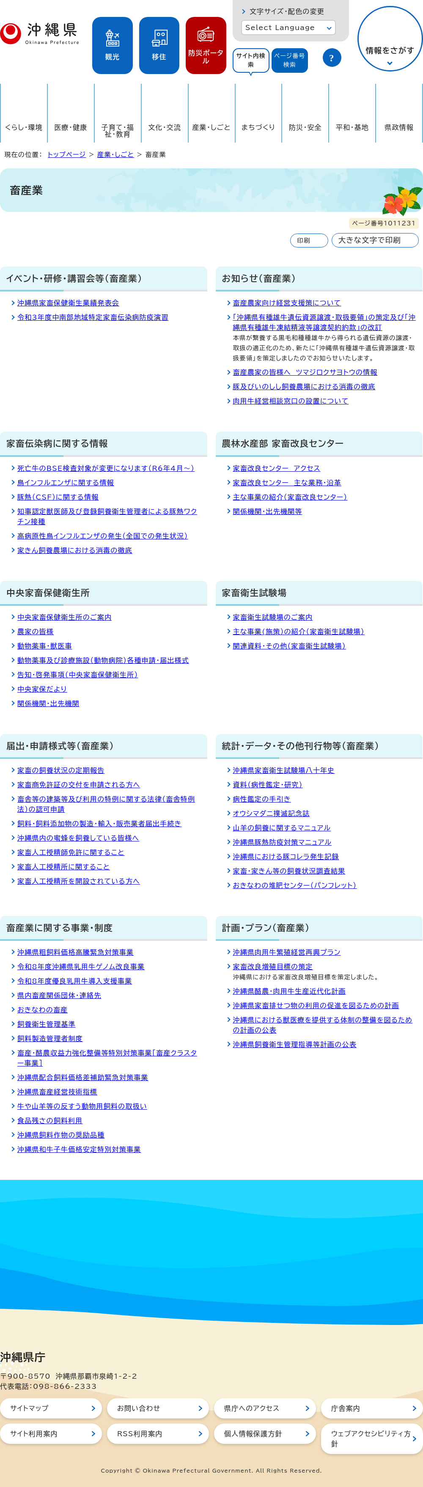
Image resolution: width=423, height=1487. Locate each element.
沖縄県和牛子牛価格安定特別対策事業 (79, 1149)
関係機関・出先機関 (48, 703)
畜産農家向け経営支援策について (287, 303)
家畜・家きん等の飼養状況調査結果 (289, 871)
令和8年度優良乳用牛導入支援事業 (74, 981)
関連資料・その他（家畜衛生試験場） (289, 646)
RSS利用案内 (139, 1433)
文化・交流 (164, 127)
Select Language (280, 27)
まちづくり (258, 127)
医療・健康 (70, 127)
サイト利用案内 (34, 1433)
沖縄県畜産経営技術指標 (57, 1091)
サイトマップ (29, 1408)
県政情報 (399, 127)
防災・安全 (305, 127)
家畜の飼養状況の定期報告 (60, 770)
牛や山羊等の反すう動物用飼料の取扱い (82, 1106)
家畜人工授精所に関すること (63, 866)
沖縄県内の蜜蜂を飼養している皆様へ (78, 838)
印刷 (303, 240)
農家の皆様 (35, 631)
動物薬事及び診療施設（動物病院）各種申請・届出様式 (103, 660)
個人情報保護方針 (253, 1433)
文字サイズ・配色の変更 (287, 11)
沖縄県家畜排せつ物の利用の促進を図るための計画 (316, 1005)
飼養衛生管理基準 (46, 1024)
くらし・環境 (24, 127)
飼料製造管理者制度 (50, 1038)
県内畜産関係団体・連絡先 (59, 995)
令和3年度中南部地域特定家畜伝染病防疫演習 (92, 317)
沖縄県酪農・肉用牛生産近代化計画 (289, 991)
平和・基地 (352, 127)
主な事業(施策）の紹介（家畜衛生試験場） (299, 631)
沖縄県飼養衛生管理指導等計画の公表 (295, 1044)
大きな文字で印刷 (369, 240)
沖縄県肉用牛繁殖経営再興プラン (287, 952)
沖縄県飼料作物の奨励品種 (60, 1135)
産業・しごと (211, 127)
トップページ (67, 154)
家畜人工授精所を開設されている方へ (78, 881)
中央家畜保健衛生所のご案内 (64, 617)
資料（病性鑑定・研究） (268, 784)
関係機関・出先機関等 (267, 511)
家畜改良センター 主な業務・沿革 (287, 482)
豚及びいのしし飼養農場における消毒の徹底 (304, 386)
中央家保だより (42, 689)
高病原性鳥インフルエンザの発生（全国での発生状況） (102, 536)
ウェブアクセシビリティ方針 (371, 1438)
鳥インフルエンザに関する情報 (65, 482)
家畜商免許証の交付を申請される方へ (78, 784)
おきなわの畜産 (42, 1009)
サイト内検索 (251, 60)
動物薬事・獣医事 (44, 646)
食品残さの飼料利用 (49, 1120)
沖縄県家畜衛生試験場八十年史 (284, 770)
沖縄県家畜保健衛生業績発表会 (68, 303)
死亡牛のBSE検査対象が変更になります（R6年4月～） (106, 468)
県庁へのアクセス (252, 1408)
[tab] (251, 60)
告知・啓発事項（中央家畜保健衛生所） (77, 674)
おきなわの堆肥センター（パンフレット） (295, 885)
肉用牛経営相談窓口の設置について (291, 401)
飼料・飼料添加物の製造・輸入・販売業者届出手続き (99, 823)
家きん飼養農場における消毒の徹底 (74, 550)
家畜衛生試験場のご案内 (273, 617)
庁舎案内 (345, 1408)
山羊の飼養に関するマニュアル (282, 828)
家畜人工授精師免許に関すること (70, 852)
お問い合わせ (138, 1408)
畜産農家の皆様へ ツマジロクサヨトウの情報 (305, 372)
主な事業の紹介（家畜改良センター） (290, 497)
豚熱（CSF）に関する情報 (58, 497)
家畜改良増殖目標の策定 (273, 966)
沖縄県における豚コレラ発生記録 (286, 856)
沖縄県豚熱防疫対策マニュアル (282, 842)
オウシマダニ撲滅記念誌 (271, 813)
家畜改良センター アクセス (277, 468)
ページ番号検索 (289, 60)
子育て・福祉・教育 (118, 130)
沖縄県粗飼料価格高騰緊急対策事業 (75, 952)
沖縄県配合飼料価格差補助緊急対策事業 (82, 1077)
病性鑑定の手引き (262, 799)
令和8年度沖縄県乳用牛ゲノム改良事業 (81, 966)
